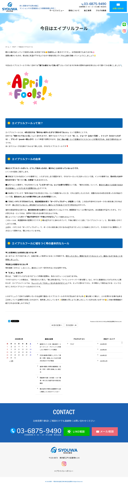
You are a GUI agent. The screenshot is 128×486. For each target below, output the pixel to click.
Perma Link (118, 321)
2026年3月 (103, 344)
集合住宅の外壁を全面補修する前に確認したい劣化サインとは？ (50, 390)
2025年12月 (103, 361)
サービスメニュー (56, 10)
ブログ (72, 344)
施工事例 (87, 10)
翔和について (74, 10)
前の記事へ (57, 325)
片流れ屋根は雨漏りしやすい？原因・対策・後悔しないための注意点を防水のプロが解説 (50, 358)
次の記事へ (71, 325)
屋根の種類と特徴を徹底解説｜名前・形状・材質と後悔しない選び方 (50, 369)
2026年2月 (103, 350)
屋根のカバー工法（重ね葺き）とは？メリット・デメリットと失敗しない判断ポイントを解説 (50, 347)
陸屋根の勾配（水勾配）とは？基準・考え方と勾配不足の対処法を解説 (50, 380)
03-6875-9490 (95, 4)
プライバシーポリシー (64, 471)
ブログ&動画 (101, 10)
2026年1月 (103, 355)
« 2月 (11, 361)
